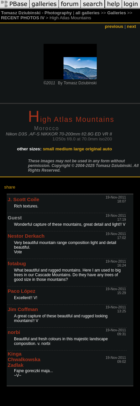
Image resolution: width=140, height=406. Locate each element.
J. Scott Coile (23, 199)
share (9, 187)
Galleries (116, 12)
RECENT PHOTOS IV (23, 17)
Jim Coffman (23, 309)
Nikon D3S (16, 133)
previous (114, 26)
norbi (14, 332)
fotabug (17, 263)
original (93, 148)
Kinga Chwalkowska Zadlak (24, 359)
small (48, 148)
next (131, 26)
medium (63, 148)
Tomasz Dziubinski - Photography (36, 12)
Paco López (21, 291)
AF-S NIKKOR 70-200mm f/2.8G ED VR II (71, 133)
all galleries (87, 12)
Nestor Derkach (26, 236)
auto (107, 148)
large (78, 148)
